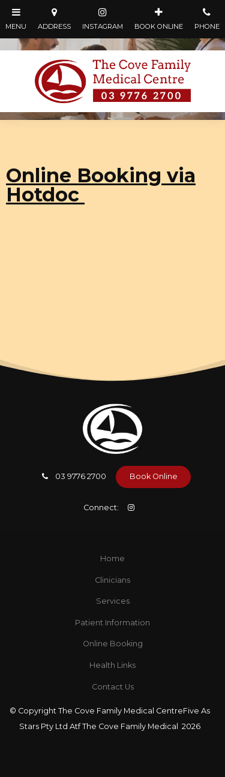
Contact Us (113, 686)
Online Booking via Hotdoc (101, 185)
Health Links (112, 665)
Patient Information (112, 622)
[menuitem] (112, 559)
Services (113, 601)
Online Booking (113, 643)
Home (112, 558)
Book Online (154, 476)
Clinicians (112, 580)
